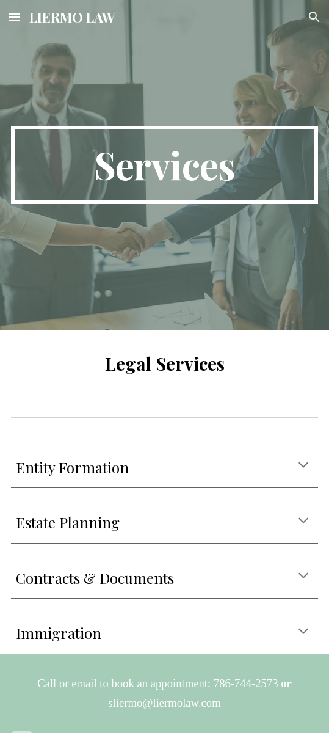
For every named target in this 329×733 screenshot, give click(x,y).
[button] (14, 17)
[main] (164, 165)
